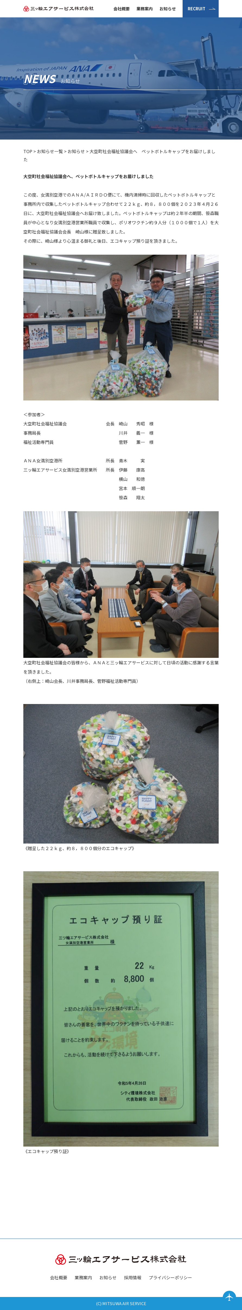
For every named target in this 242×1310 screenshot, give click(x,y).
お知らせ (168, 8)
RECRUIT (196, 8)
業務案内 (144, 8)
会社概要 (121, 8)
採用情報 (132, 1277)
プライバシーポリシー (170, 1277)
